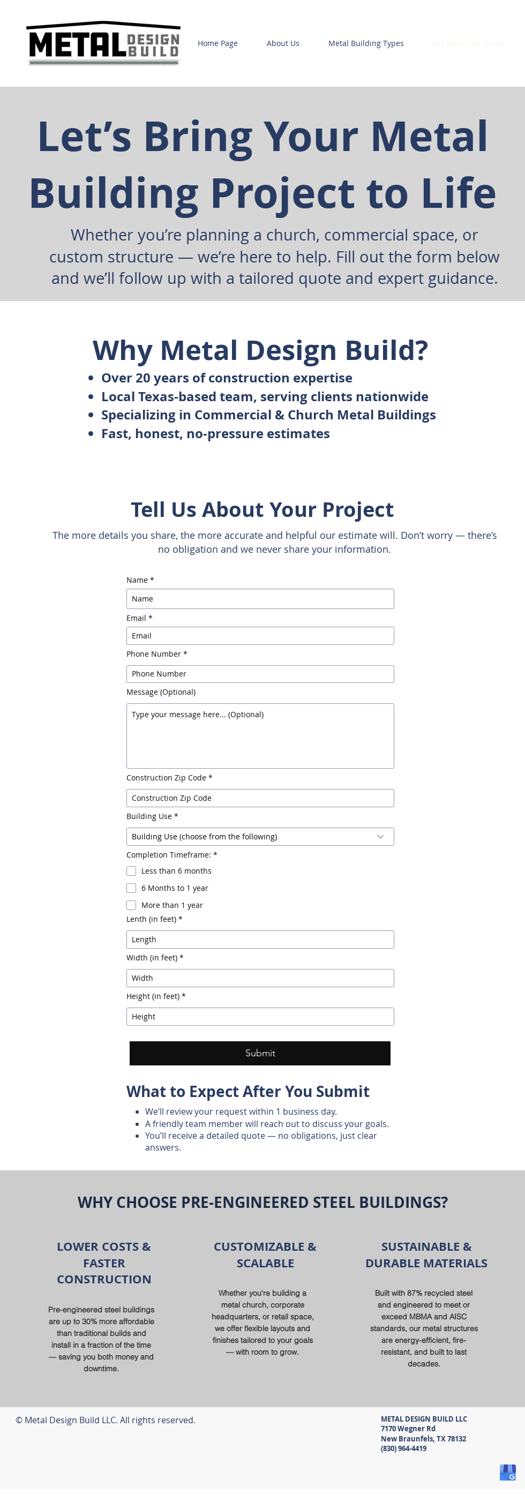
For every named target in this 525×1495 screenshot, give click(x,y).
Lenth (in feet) (151, 919)
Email (136, 618)
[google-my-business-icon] (508, 1472)
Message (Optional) (161, 692)
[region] (101, 1306)
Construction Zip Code (166, 778)
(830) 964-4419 (403, 1448)
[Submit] (260, 1053)
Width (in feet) (151, 957)
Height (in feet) (152, 996)
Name (137, 580)
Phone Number (153, 654)
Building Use (149, 816)
